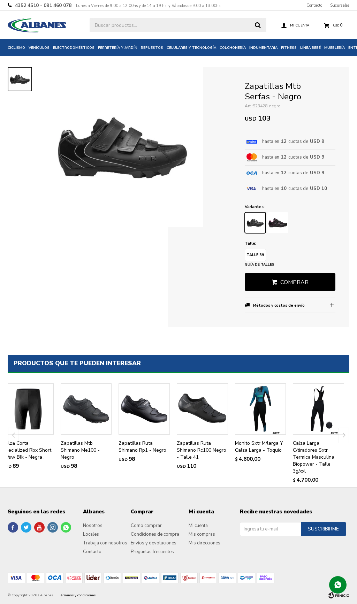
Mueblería (334, 47)
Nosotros (92, 525)
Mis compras (202, 534)
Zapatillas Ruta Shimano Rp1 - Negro (142, 446)
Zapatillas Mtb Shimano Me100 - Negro (80, 450)
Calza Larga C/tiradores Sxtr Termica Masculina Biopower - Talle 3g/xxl (313, 457)
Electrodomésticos (73, 47)
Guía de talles (259, 264)
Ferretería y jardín (117, 47)
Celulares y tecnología (191, 47)
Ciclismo (16, 47)
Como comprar (146, 525)
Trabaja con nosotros (105, 543)
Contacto (314, 5)
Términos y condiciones (77, 595)
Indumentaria (263, 47)
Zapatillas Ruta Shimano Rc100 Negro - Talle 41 (201, 450)
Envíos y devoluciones (153, 543)
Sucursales (339, 5)
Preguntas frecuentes (152, 552)
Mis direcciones (204, 543)
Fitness (289, 47)
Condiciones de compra (155, 534)
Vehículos (39, 47)
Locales (91, 534)
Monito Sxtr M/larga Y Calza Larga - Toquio (259, 446)
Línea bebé (310, 47)
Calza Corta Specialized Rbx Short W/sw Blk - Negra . (26, 450)
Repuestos (152, 47)
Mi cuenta (198, 525)
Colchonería (233, 47)
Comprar (294, 282)
